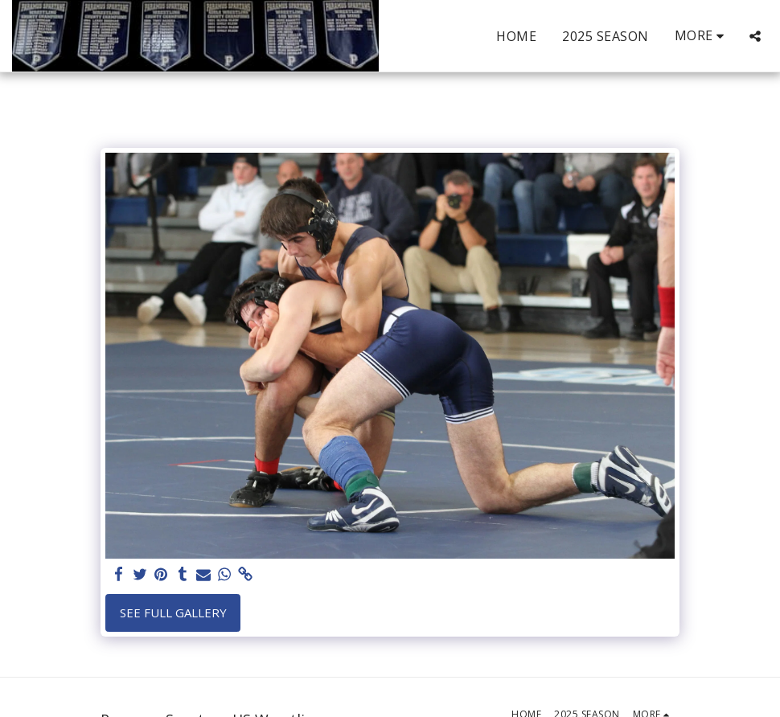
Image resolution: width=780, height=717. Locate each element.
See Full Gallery (173, 612)
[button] (755, 36)
